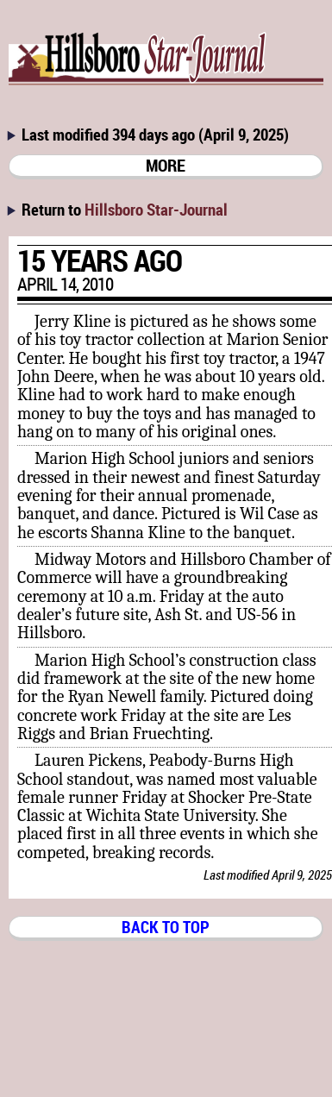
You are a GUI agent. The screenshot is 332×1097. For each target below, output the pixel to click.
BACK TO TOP (166, 926)
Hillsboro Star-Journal (156, 209)
